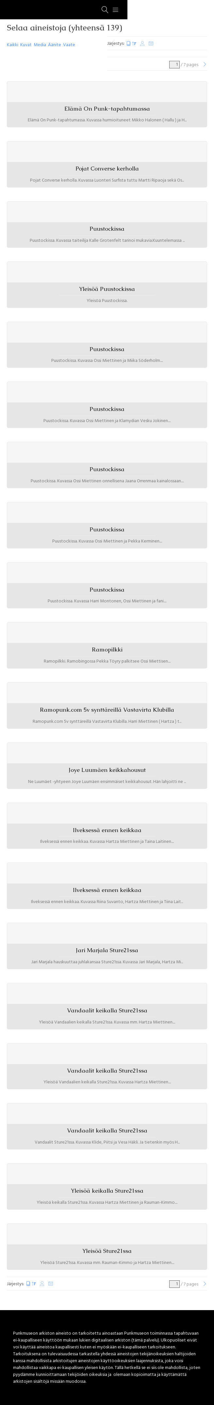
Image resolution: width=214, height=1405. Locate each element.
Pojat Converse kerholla (107, 168)
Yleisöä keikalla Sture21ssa (107, 1190)
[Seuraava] (205, 65)
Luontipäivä (131, 43)
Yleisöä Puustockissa (107, 289)
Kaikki (12, 45)
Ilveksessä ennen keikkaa (107, 830)
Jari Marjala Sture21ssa (107, 950)
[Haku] (105, 10)
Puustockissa (107, 228)
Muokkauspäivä (142, 43)
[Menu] (115, 10)
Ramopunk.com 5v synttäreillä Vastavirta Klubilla (107, 709)
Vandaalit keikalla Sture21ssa (107, 1010)
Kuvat (26, 45)
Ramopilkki (107, 649)
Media (40, 45)
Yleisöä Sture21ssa (107, 1250)
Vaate (69, 45)
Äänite (54, 45)
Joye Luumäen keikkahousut (107, 770)
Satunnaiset (151, 43)
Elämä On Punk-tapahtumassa (107, 108)
